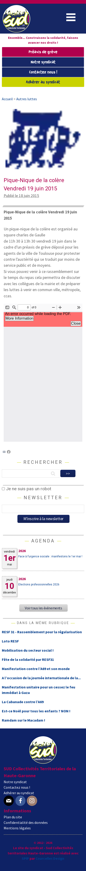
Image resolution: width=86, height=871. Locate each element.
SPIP (25, 858)
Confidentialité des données (26, 822)
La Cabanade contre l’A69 (23, 701)
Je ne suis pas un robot (26, 488)
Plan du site (13, 817)
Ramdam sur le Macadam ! (23, 720)
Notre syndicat (43, 62)
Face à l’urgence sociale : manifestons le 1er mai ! (50, 556)
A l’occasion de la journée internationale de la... (41, 678)
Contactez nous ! (43, 72)
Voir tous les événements (43, 608)
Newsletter (43, 497)
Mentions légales (17, 828)
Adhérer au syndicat (43, 82)
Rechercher (43, 462)
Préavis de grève (43, 52)
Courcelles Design (50, 858)
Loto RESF (10, 641)
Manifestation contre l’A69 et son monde (36, 668)
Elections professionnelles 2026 (38, 584)
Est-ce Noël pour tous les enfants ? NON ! (36, 711)
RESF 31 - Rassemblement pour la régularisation (42, 632)
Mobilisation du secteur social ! (28, 650)
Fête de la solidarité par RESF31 (28, 659)
